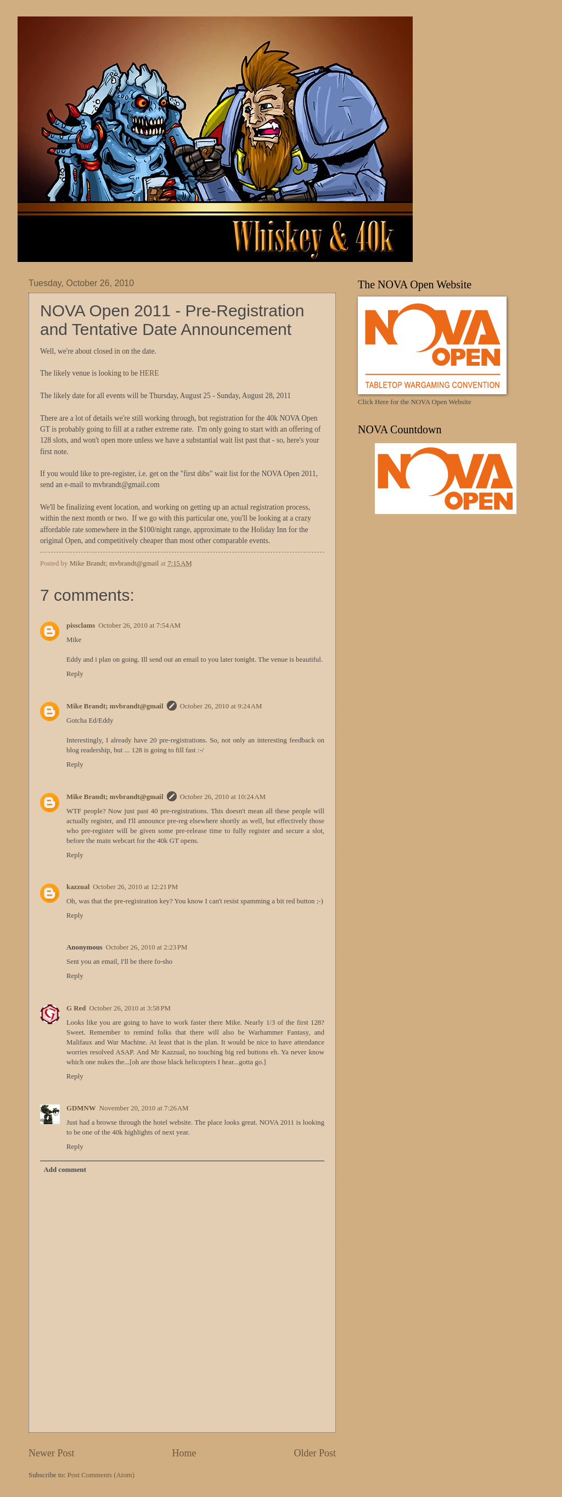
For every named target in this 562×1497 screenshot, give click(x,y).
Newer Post (52, 1453)
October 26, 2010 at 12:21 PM (135, 887)
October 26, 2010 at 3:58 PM (130, 1008)
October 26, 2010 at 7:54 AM (139, 625)
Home (184, 1453)
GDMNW (81, 1108)
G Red (76, 1008)
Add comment (64, 1170)
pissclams (80, 625)
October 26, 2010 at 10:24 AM (223, 797)
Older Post (315, 1453)
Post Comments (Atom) (101, 1475)
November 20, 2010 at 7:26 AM (144, 1108)
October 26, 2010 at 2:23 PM (147, 947)
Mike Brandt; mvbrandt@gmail (115, 706)
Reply (74, 674)
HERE (149, 373)
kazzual (77, 887)
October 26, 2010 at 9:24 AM (221, 706)
